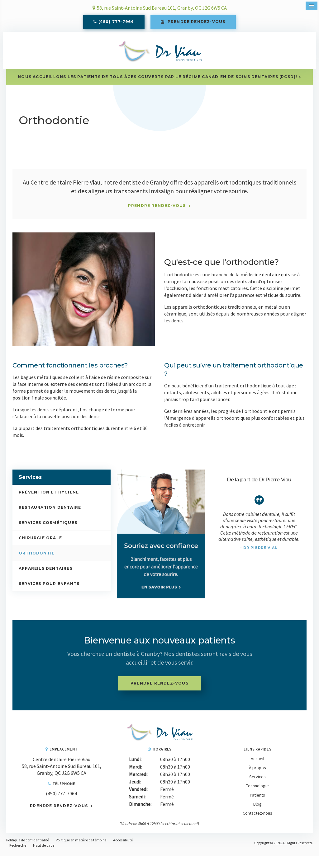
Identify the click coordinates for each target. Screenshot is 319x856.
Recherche (17, 848)
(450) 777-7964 (116, 22)
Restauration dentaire (50, 510)
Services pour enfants (49, 586)
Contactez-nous (257, 816)
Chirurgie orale (40, 541)
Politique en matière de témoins (81, 843)
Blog (257, 807)
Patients (257, 798)
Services (257, 780)
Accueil (257, 762)
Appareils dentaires (46, 571)
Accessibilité (123, 843)
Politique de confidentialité (27, 843)
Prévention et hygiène (49, 495)
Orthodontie (37, 556)
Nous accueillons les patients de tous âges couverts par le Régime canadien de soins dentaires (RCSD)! (157, 79)
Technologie (257, 789)
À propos (257, 771)
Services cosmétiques (48, 525)
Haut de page (43, 848)
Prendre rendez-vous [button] (196, 22)
